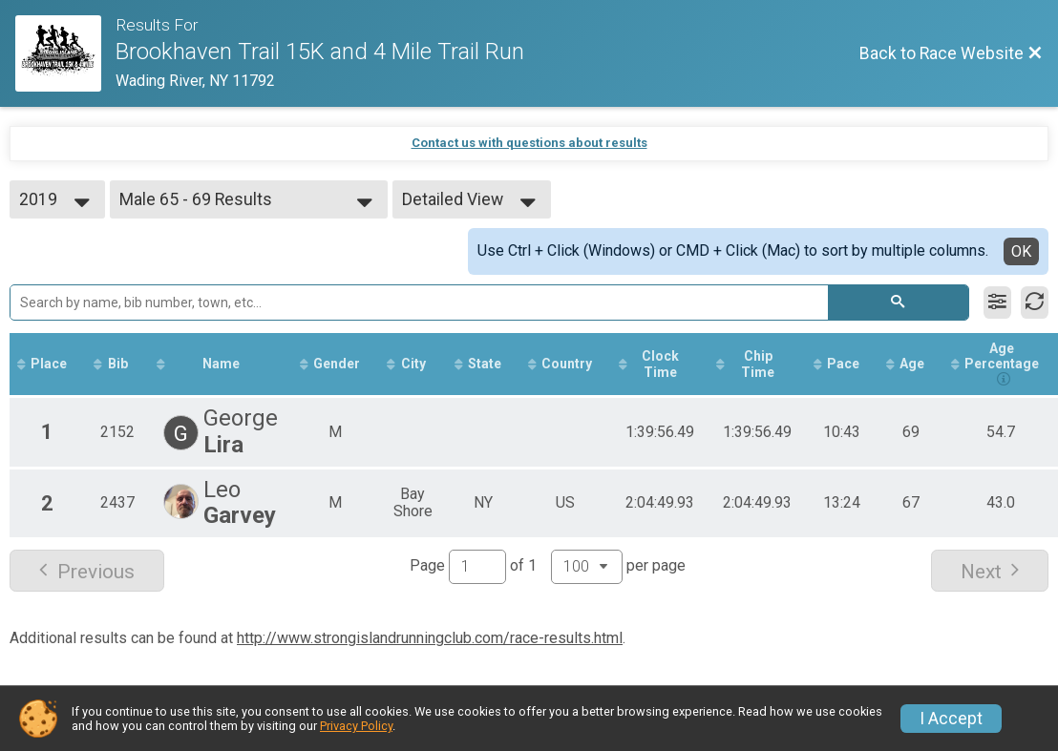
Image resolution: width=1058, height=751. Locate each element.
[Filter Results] (997, 302)
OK (1021, 251)
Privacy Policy (356, 726)
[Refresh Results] (1034, 302)
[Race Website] (65, 53)
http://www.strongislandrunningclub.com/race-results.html (430, 638)
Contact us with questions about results (529, 143)
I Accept (951, 718)
